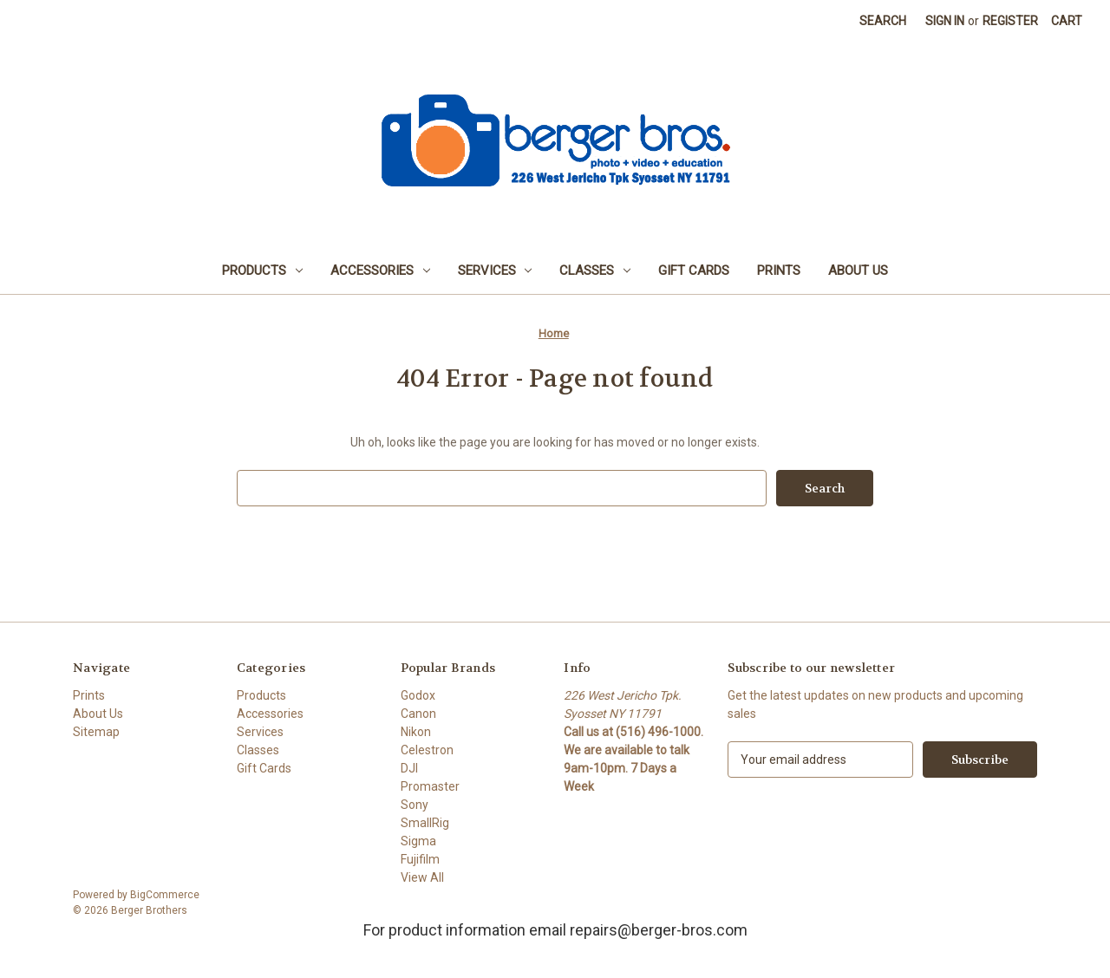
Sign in (944, 21)
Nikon (416, 732)
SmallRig (425, 823)
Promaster (430, 786)
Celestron (427, 750)
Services (495, 270)
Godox (418, 695)
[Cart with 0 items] (1066, 21)
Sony (414, 805)
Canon (418, 713)
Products (262, 270)
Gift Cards (693, 270)
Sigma (418, 841)
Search (882, 21)
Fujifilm (420, 859)
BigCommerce (164, 895)
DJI (409, 768)
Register (1010, 21)
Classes (594, 270)
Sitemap (96, 732)
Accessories (380, 270)
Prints (778, 270)
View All (422, 877)
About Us (858, 270)
